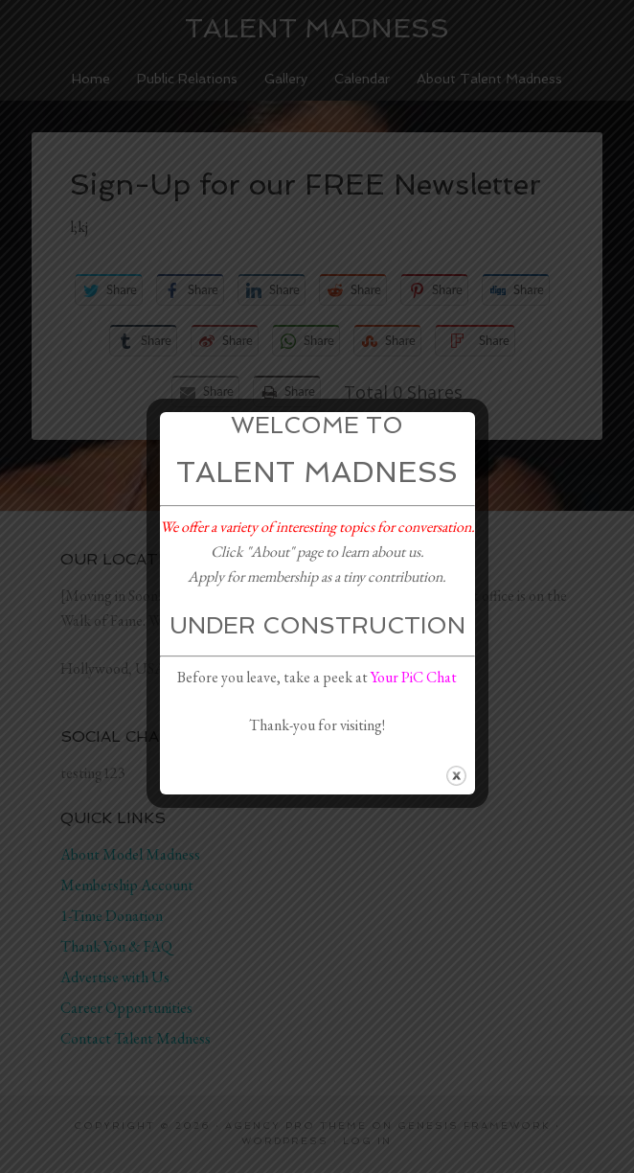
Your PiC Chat (414, 677)
